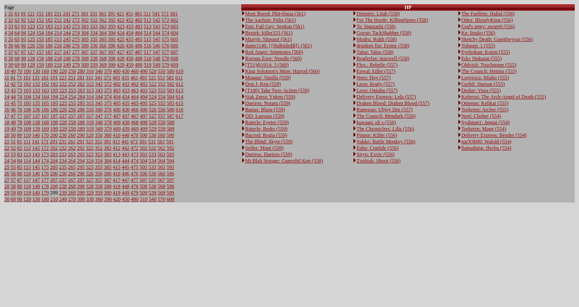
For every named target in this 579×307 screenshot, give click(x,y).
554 (161, 97)
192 (54, 84)
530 (152, 135)
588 (170, 122)
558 (161, 122)
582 (170, 84)
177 (45, 180)
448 (126, 186)
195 (54, 103)
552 (161, 84)
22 (6, 148)
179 (45, 193)
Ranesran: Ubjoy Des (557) (384, 110)
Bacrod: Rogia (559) (266, 135)
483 (138, 26)
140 (36, 135)
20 (6, 135)
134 (36, 97)
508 (144, 186)
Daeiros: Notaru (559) (267, 103)
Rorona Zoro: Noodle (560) (273, 58)
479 (135, 193)
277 (76, 52)
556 (161, 110)
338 (94, 58)
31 (10, 14)
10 (6, 71)
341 (98, 78)
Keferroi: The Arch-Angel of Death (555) (503, 97)
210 (54, 199)
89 (19, 193)
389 (108, 193)
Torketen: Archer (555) (484, 110)
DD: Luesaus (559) (264, 116)
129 (31, 65)
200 (54, 135)
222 (63, 84)
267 (72, 180)
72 (19, 84)
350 (99, 135)
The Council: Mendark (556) (385, 116)
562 (161, 148)
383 (108, 154)
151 (40, 14)
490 (144, 71)
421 (120, 14)
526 (152, 110)
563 (161, 154)
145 (36, 167)
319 (90, 129)
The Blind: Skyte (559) (268, 142)
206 (54, 174)
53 (13, 154)
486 (138, 46)
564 (161, 161)
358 (99, 186)
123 (31, 26)
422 (120, 20)
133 (36, 90)
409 (117, 129)
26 (6, 174)
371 (107, 78)
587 (170, 116)
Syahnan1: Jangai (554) (485, 122)
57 (13, 180)
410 (117, 135)
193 (54, 90)
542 (156, 20)
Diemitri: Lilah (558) (378, 14)
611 (179, 78)
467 (135, 116)
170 (45, 135)
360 (99, 199)
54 (13, 161)
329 (90, 193)
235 (63, 167)
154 (40, 33)
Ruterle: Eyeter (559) (267, 122)
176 (45, 174)
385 (108, 167)
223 (63, 90)
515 (147, 39)
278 (76, 58)
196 (54, 110)
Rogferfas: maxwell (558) (382, 58)
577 (165, 52)
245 (67, 39)
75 (19, 103)
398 (112, 58)
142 (36, 148)
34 (10, 33)
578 (165, 58)
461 (134, 78)
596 (170, 174)
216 (58, 46)
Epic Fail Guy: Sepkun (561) (274, 26)
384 (108, 161)
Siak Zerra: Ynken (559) (270, 97)
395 (112, 39)
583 (170, 90)
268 (72, 186)
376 (108, 110)
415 (117, 167)
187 (49, 52)
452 (129, 20)
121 (31, 14)
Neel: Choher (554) (481, 116)
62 (17, 20)
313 (90, 90)
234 (63, 161)
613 (179, 90)
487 (138, 52)
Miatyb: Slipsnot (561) (268, 39)
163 (45, 90)
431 (125, 78)
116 (27, 174)
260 (72, 135)
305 (85, 39)
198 (54, 122)
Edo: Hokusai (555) (481, 58)
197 (54, 116)
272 (76, 20)
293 (81, 154)
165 (45, 103)
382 (108, 148)
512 (147, 20)
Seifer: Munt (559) (264, 148)
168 (45, 122)
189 (49, 65)
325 (90, 167)
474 (135, 161)
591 (170, 142)
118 (27, 186)
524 (152, 97)
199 (54, 129)
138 (36, 122)
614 (179, 97)
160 (45, 71)
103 (27, 90)
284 (81, 97)
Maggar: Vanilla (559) (267, 78)
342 (99, 84)
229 (63, 129)
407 (117, 116)
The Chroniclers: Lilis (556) (385, 129)
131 (36, 78)
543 (156, 26)
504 (144, 161)
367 (103, 52)
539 (152, 193)
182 (49, 20)
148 (36, 186)
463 (135, 90)
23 (6, 154)
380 (108, 135)
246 (67, 46)
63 (17, 26)
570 (161, 199)
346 (99, 110)
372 (108, 84)
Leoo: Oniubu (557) (376, 90)
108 (27, 122)
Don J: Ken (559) (263, 84)
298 (81, 186)
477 (135, 180)
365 (103, 39)
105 (27, 103)
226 (63, 110)
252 (72, 84)
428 (120, 58)
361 (103, 14)
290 (81, 135)
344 (99, 97)
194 (54, 97)
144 (36, 161)
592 (170, 148)
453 (129, 26)
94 (23, 33)
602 (174, 20)
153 (40, 26)
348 (99, 122)
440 (126, 135)
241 (67, 14)
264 (72, 161)
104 (27, 97)
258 (72, 122)
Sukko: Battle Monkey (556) (385, 142)
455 (129, 39)
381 (107, 142)
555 (161, 103)
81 (19, 142)
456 (129, 46)
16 (6, 110)
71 (19, 78)
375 (108, 103)
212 (58, 20)
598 (170, 186)
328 (90, 186)
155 (40, 39)
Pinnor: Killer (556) (376, 135)
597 (170, 180)
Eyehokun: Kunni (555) (485, 52)
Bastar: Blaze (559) (265, 110)
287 (81, 116)
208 (54, 186)
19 (6, 129)
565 (161, 167)
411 (116, 142)
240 (63, 199)
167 (45, 116)
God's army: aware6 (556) (488, 26)
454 (129, 33)
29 (6, 193)
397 (112, 52)
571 (165, 14)
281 (81, 78)
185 (49, 39)
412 (117, 148)
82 (19, 148)
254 (72, 97)
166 (45, 110)
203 (54, 154)
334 (94, 33)
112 (27, 148)
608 (174, 58)
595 (170, 167)
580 (170, 71)
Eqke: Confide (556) (377, 148)
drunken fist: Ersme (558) (382, 46)
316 (90, 110)
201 (54, 142)
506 (144, 174)
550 (161, 71)
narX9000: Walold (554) (486, 142)
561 (161, 142)
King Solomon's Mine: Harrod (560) (282, 71)
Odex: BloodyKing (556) (487, 20)
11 (6, 78)
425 (120, 39)
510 (144, 199)
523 (152, 90)
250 (72, 71)
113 (27, 154)
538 (152, 186)
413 (117, 154)
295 (81, 167)
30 (6, 199)
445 (126, 167)
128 (31, 58)
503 (144, 154)
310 (90, 71)
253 (72, 90)
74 (19, 97)
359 (99, 193)
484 (138, 33)
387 (108, 180)
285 (81, 103)
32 (10, 20)
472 (135, 148)
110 (27, 135)
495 (144, 103)
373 (108, 90)
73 (19, 90)
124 (31, 33)
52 (13, 148)
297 (81, 180)
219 (58, 65)
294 (81, 161)
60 (13, 199)
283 (81, 90)
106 (27, 110)
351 (98, 142)
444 (126, 161)
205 (54, 167)
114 (27, 161)
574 (165, 33)
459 (129, 65)
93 (23, 26)
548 (156, 58)
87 (19, 180)
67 (17, 52)
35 (10, 39)
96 (23, 46)
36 (10, 46)
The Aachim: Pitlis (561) (270, 20)
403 (117, 90)
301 (85, 14)
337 (94, 52)
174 (45, 161)
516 (147, 46)
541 (156, 14)
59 (13, 193)
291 (80, 142)
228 (63, 122)
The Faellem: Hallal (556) (488, 14)
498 (144, 122)
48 (13, 122)
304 (85, 33)
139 (36, 129)
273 (76, 26)
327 (90, 180)
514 (147, 33)
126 (31, 46)
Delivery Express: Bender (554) (494, 135)
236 (63, 174)
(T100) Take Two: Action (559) (277, 90)
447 (126, 180)
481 (138, 14)
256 (72, 110)
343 (99, 90)
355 (99, 167)
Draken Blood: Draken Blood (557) (392, 103)
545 (156, 39)
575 (165, 39)
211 (58, 14)
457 (129, 52)
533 (152, 154)
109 (27, 129)
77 (19, 116)
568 (161, 186)
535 (152, 167)
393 (112, 26)
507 (144, 180)
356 (99, 174)
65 (17, 39)
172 (45, 148)
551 (161, 78)
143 (36, 154)
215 (58, 39)
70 (19, 71)
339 (94, 65)
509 (144, 193)
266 (72, 174)
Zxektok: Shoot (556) (378, 161)
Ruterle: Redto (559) (266, 129)
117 (27, 180)
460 (135, 71)
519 (147, 65)
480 (135, 199)
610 (179, 71)
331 (94, 14)
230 (63, 135)
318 (90, 122)
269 (72, 193)
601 (174, 14)
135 (36, 103)
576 (165, 46)
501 (143, 142)
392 (112, 20)
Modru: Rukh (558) (376, 39)
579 (165, 65)
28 (6, 186)
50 (13, 135)
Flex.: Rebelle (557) (376, 65)
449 (126, 193)
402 (117, 84)
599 (170, 193)
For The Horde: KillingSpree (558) (392, 20)
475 (135, 167)
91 (23, 14)
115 (27, 167)
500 (144, 135)
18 (6, 122)
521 (152, 78)
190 (54, 71)
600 (170, 199)
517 (147, 52)
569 (161, 193)
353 (99, 154)
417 (117, 180)
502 (144, 148)
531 (152, 142)
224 (63, 97)
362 (103, 20)
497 (144, 116)
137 (36, 116)
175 (45, 167)
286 (81, 110)
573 (165, 26)
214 (58, 33)
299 (81, 193)
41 (13, 78)
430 (126, 71)
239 (63, 193)
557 (161, 116)
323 (90, 154)
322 (90, 148)
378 (108, 122)
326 (90, 174)
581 (170, 78)
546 (156, 46)
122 (31, 20)
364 (103, 33)
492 (144, 84)
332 (94, 20)
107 (27, 116)
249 (67, 65)
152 (40, 20)
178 (45, 186)
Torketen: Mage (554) (483, 129)
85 (19, 167)
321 (89, 142)
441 (125, 142)
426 (120, 46)
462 (135, 84)
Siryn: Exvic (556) (375, 154)
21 (6, 142)
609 (174, 65)
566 (161, 174)
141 (36, 142)
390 (108, 199)
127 (31, 52)
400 (117, 71)
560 (161, 135)
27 (6, 180)
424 (120, 33)
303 (85, 26)
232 (63, 148)
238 (63, 186)
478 (135, 186)
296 (81, 174)
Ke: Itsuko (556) (478, 33)
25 (6, 167)
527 (152, 116)
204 (54, 161)
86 (19, 174)
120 (27, 199)
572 (165, 20)
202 (54, 148)
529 (152, 129)
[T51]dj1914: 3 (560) (267, 65)
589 (170, 129)
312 (90, 84)
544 (156, 33)
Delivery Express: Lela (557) (386, 97)
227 (63, 116)
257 (72, 116)
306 (85, 46)
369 (103, 65)
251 (72, 78)
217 (58, 52)
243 (67, 26)
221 (63, 78)
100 (27, 71)
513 (147, 26)
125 (31, 39)
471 (134, 142)
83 (19, 154)
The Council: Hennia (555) (489, 71)
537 (152, 180)
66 (17, 46)
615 (179, 103)
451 (129, 14)
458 (129, 58)
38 (10, 58)
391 (112, 14)
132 (36, 84)
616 (179, 110)
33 (10, 26)
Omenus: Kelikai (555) (485, 103)
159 (40, 65)
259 (72, 129)
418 (117, 186)
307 (85, 52)
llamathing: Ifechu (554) (486, 148)
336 (94, 46)
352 (99, 148)
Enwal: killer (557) (375, 71)
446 (126, 174)
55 (13, 167)
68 (17, 58)
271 (76, 14)
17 (6, 116)
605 (174, 39)
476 (135, 174)
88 (19, 186)
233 (63, 154)
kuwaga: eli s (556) (376, 122)
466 (135, 110)
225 (63, 103)
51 (13, 142)
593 (170, 154)
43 (13, 90)
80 (19, 135)
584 (170, 97)
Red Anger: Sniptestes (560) (274, 52)
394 (112, 33)
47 (13, 116)
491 (143, 78)
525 (152, 103)
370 (108, 71)
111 (27, 142)
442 (126, 148)
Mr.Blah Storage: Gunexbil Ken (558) (284, 161)
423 (120, 26)
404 (117, 97)
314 (90, 97)
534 (152, 161)
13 (6, 90)
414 (117, 161)
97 (23, 52)
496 (144, 110)
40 (13, 71)
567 (161, 180)
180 (45, 199)
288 (81, 122)
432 (126, 84)
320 (90, 135)
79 (19, 129)
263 (72, 154)
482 (138, 20)
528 (152, 122)
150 (36, 199)
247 (67, 52)
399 (112, 65)
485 (138, 39)
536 (152, 174)
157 (40, 52)
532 (152, 148)
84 (19, 161)
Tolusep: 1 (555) (478, 46)
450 (126, 199)
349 (99, 129)
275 (76, 39)
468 (135, 122)
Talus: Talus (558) (375, 52)
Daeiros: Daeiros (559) (268, 154)
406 (117, 110)
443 (126, 154)
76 (19, 110)
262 (72, 148)
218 (58, 58)
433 (126, 90)
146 (36, 174)
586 (170, 110)
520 (152, 71)
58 (13, 186)
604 (174, 33)
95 (23, 39)
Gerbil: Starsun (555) (483, 84)
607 (174, 52)
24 (6, 161)
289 (81, 129)
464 (135, 97)
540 (152, 199)
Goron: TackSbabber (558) (383, 33)
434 (126, 97)
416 (117, 174)
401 (116, 78)
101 (27, 78)
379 (108, 129)
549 (156, 65)
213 (58, 26)
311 (90, 78)
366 (103, 46)
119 (27, 193)
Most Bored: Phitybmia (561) (275, 14)
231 (63, 142)
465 (135, 103)
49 (13, 129)
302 (85, 20)
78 (19, 122)
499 (144, 129)
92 (23, 20)
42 (13, 84)
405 (117, 103)
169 (45, 129)
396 (112, 46)
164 (45, 97)
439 (126, 129)
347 (99, 116)
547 (156, 52)
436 (126, 110)
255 (72, 103)
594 (170, 161)
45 (13, 103)
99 (23, 65)
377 (108, 116)
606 (174, 46)
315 (90, 103)
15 (6, 103)
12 (6, 84)
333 (94, 26)
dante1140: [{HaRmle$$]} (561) (278, 46)
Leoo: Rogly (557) (375, 84)
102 (27, 84)
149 (36, 193)
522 (152, 84)
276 (76, 46)
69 (17, 65)
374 (108, 97)
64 (17, 33)
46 (13, 110)
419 (117, 193)
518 (147, 58)
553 (161, 90)
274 (76, 33)
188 (49, 58)
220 (63, 71)
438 (126, 122)
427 (120, 52)
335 (94, 39)
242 (67, 20)
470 (135, 135)
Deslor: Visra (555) (481, 90)
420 (117, 199)
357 (99, 180)
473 (135, 154)
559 (161, 129)
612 (179, 84)
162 (45, 84)
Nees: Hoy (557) (373, 78)
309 (85, 65)
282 (81, 84)
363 (103, 26)
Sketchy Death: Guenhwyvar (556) (497, 39)
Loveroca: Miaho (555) (485, 78)
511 (147, 14)
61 (17, 14)
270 (72, 199)
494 (144, 97)
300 (81, 199)
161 (45, 78)
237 (63, 180)
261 (71, 142)
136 (36, 110)
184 (49, 33)
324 (90, 161)
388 (108, 186)
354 (99, 161)
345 (99, 103)
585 (170, 103)
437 (126, 116)
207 (54, 180)
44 (13, 97)
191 (54, 78)
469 (135, 129)
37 (10, 52)
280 (81, 71)
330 (90, 199)
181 (49, 14)
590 (170, 135)
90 (19, 199)
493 (144, 90)
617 (179, 116)
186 (49, 46)
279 (76, 65)
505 (144, 167)
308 (85, 58)
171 (45, 142)
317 (90, 116)
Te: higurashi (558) (376, 26)
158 (40, 58)
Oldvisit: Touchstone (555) (488, 65)
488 (138, 58)
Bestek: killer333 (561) (268, 33)
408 (117, 122)
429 (120, 65)
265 (72, 167)
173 (45, 154)
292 (81, 148)
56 (13, 174)
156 (40, 46)
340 (99, 71)
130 (36, 71)
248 (67, 58)
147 (36, 180)
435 (126, 103)
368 (103, 58)
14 (6, 97)
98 (23, 58)
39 (10, 65)
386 (108, 174)
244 (67, 33)
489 (138, 65)
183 (49, 26)
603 (174, 26)
